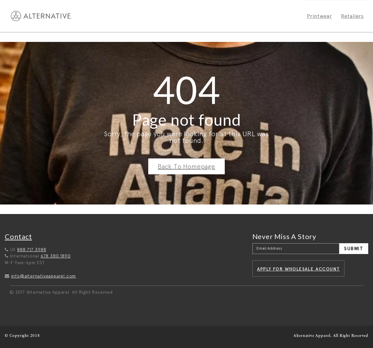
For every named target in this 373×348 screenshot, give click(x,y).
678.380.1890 (56, 255)
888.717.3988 (31, 249)
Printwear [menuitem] (319, 16)
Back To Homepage (186, 166)
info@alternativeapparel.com (43, 275)
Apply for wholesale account (298, 268)
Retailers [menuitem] (352, 16)
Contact (18, 236)
